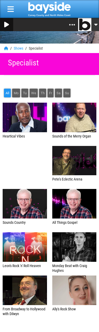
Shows (19, 48)
